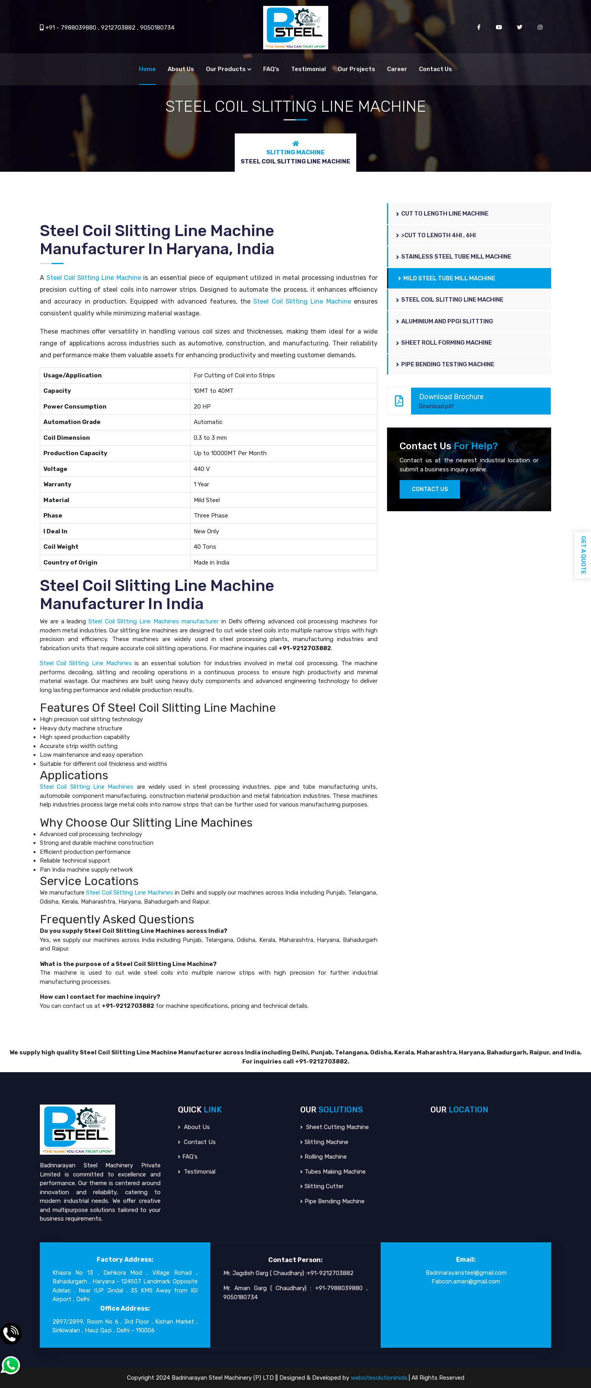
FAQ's (271, 69)
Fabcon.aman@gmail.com (466, 1281)
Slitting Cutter (322, 1186)
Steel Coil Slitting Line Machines (86, 663)
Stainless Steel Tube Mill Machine (453, 256)
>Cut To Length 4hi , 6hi (436, 235)
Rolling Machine (323, 1156)
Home (147, 69)
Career (397, 69)
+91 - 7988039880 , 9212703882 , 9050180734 (107, 27)
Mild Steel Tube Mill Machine (446, 278)
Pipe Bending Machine (332, 1201)
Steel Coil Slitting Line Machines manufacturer (153, 621)
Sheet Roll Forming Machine (444, 342)
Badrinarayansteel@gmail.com (466, 1272)
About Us (181, 69)
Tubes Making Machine (333, 1171)
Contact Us (435, 69)
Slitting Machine (295, 152)
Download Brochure (465, 401)
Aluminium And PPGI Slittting (444, 321)
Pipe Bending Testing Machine (445, 364)
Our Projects (356, 69)
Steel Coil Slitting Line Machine (94, 277)
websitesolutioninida (380, 1377)
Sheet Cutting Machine (334, 1127)
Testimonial (308, 69)
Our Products (226, 69)
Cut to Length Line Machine (442, 213)
